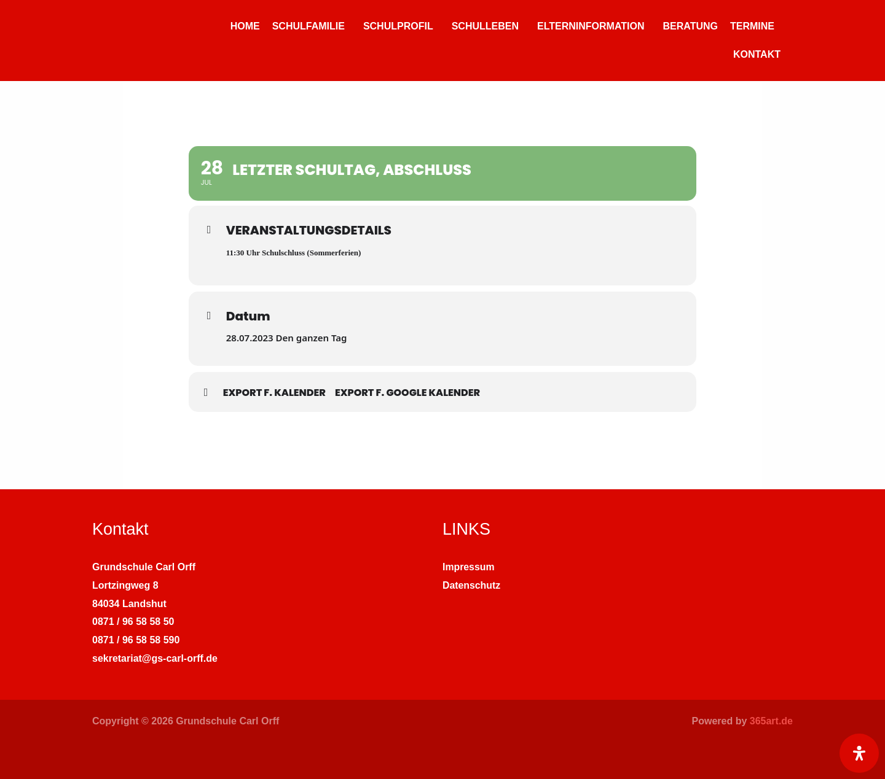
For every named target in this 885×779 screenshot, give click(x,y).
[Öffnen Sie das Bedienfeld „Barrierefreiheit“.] (859, 753)
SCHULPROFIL (398, 26)
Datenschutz (471, 585)
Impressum (468, 567)
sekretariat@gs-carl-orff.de (155, 658)
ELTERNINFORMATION (591, 26)
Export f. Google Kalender (407, 392)
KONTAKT (757, 54)
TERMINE (752, 26)
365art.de (771, 721)
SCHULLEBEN (485, 26)
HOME (245, 26)
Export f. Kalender (274, 392)
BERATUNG (690, 26)
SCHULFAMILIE (308, 26)
